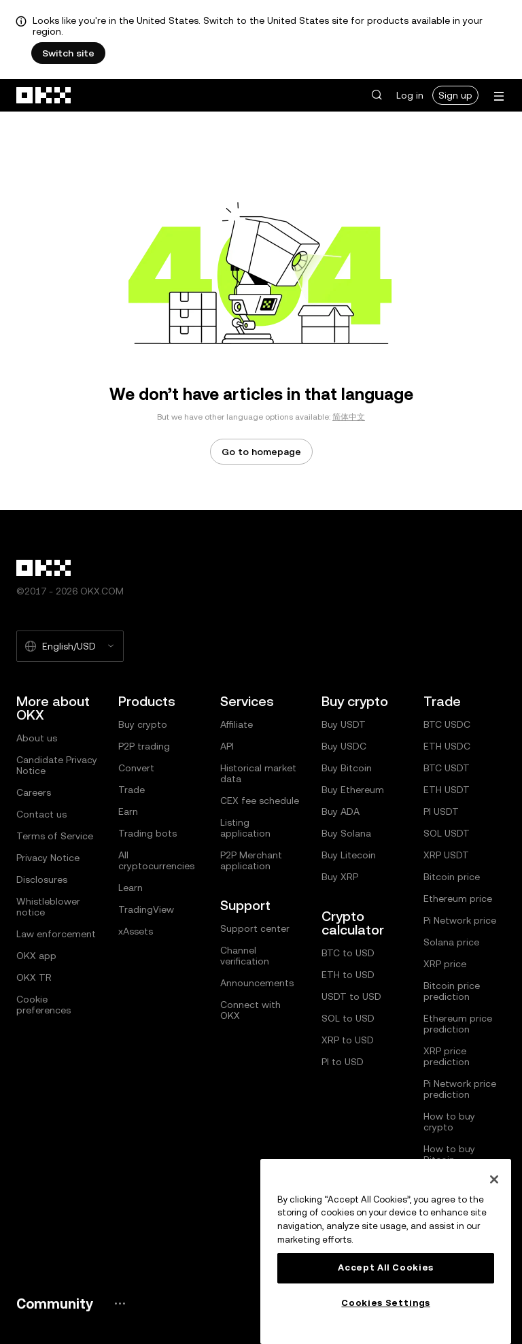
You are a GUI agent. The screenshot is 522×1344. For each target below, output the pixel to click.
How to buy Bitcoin (449, 1154)
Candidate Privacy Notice (56, 765)
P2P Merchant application (251, 860)
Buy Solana (346, 833)
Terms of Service (54, 835)
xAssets (135, 931)
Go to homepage (261, 451)
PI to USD (342, 1061)
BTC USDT (446, 767)
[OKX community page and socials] (120, 1303)
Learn (130, 887)
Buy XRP (339, 876)
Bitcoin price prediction (451, 991)
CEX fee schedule (259, 800)
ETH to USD (348, 974)
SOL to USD (348, 1018)
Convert (136, 767)
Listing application (245, 828)
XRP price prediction (446, 1056)
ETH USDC (446, 746)
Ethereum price (457, 898)
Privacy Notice (48, 857)
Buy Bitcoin (346, 767)
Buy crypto (142, 724)
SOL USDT (446, 833)
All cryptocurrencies (156, 860)
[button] (376, 95)
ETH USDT (446, 789)
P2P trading (144, 746)
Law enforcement (56, 933)
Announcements (257, 982)
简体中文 (348, 417)
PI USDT (441, 811)
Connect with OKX (250, 1010)
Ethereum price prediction (457, 1024)
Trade (131, 789)
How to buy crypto (449, 1121)
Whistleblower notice (48, 907)
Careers (33, 792)
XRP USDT (446, 855)
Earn (128, 811)
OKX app (36, 955)
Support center (255, 928)
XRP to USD (347, 1040)
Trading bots (147, 833)
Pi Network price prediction (459, 1089)
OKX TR (34, 977)
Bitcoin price (451, 876)
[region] (385, 1251)
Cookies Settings (385, 1303)
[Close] (494, 1179)
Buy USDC (343, 746)
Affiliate (236, 724)
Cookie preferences (43, 1004)
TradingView (146, 909)
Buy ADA (340, 811)
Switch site (68, 53)
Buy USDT (343, 724)
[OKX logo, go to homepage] (44, 95)
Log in (409, 95)
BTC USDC (446, 724)
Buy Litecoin (348, 855)
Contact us (41, 814)
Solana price (451, 942)
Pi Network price (459, 920)
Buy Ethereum (352, 789)
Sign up (455, 95)
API (227, 746)
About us (36, 738)
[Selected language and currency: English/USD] (70, 646)
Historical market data (258, 773)
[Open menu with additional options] (499, 96)
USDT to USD (351, 996)
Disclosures (41, 879)
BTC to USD (348, 952)
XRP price (444, 963)
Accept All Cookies (386, 1267)
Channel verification (244, 956)
